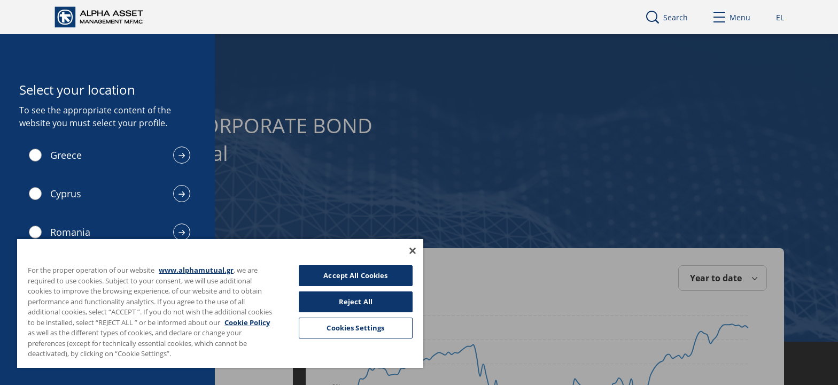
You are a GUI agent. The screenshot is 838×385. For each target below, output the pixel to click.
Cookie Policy (247, 322)
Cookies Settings (355, 328)
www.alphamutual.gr (196, 270)
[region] (220, 303)
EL (780, 17)
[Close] (412, 251)
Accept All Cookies (355, 275)
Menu (731, 17)
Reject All (356, 301)
